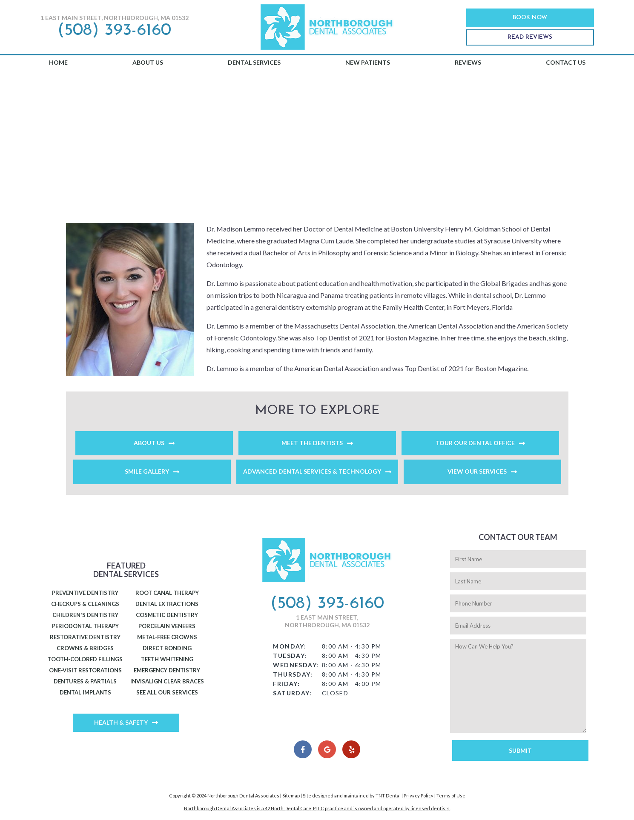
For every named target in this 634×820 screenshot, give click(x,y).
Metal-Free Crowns (167, 637)
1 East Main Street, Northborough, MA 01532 (114, 17)
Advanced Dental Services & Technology (312, 471)
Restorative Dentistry (85, 637)
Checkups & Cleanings (85, 603)
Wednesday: (295, 665)
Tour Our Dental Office (475, 442)
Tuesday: (290, 655)
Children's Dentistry (85, 614)
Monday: (289, 646)
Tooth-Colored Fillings (85, 659)
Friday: (286, 683)
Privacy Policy (418, 795)
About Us (147, 62)
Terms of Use (450, 795)
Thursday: (293, 674)
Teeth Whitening (167, 659)
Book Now (530, 17)
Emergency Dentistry (167, 670)
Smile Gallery (147, 471)
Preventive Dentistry (85, 592)
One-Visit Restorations (85, 670)
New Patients (367, 62)
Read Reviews (530, 37)
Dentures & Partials (85, 681)
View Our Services (477, 471)
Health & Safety (121, 722)
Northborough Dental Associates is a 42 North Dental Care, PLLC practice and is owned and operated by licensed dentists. (317, 808)
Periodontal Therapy (85, 626)
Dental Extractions (166, 603)
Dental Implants (85, 692)
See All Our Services (167, 692)
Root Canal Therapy (167, 592)
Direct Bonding (167, 648)
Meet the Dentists (312, 442)
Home (58, 62)
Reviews (468, 62)
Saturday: (292, 693)
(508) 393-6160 (114, 30)
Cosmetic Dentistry (167, 614)
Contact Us (565, 62)
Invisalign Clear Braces (167, 681)
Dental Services (254, 62)
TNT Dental (388, 795)
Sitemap (291, 795)
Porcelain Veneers (166, 626)
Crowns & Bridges (85, 648)
